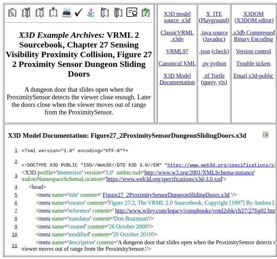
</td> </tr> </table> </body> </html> (140, 190)
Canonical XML (177, 63)
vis (221, 82)
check (220, 51)
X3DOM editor (254, 20)
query (209, 82)
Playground (214, 20)
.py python (214, 63)
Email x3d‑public (254, 76)
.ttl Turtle (214, 76)
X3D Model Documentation (177, 79)
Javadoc (214, 39)
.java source (213, 32)
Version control (253, 51)
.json (204, 51)
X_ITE (214, 14)
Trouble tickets (253, 63)
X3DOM (253, 14)
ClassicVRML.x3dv (177, 35)
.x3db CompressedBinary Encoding (253, 35)
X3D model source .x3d (177, 17)
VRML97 (177, 51)
